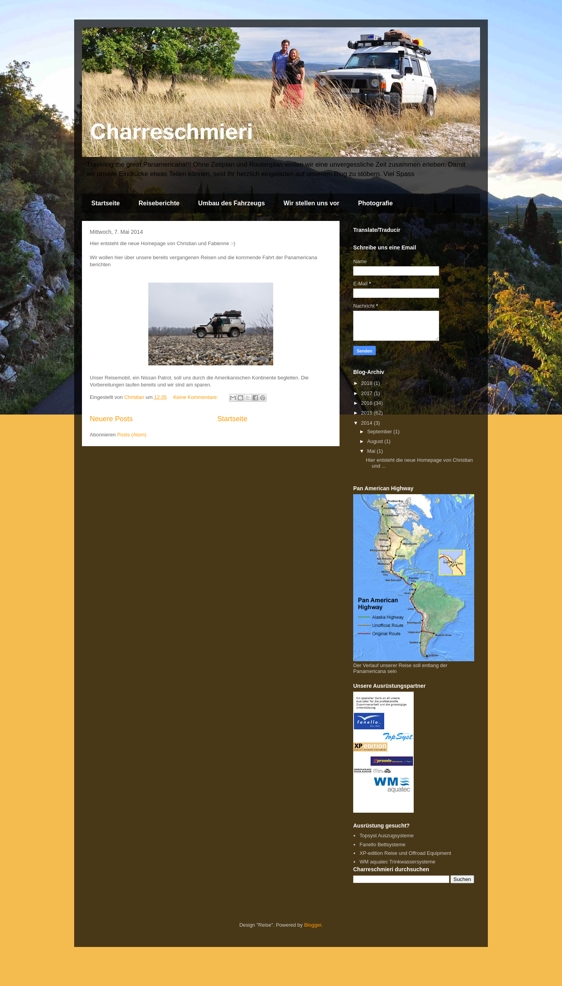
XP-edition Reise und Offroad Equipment (405, 853)
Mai (372, 451)
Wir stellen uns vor (312, 203)
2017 (367, 393)
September (380, 431)
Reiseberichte (159, 203)
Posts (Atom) (131, 435)
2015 (367, 413)
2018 (367, 383)
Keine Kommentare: (196, 397)
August (375, 441)
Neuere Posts (111, 419)
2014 (367, 423)
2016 (367, 403)
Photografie (375, 203)
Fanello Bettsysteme (382, 844)
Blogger (312, 925)
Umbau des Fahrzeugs (231, 203)
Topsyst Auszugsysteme (386, 835)
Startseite (105, 203)
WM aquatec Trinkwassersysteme (397, 862)
